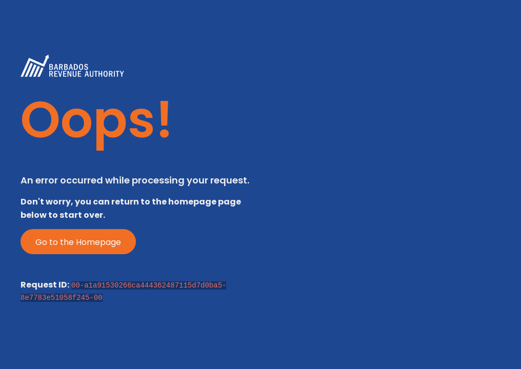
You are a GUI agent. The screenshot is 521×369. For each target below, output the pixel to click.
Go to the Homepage (78, 242)
